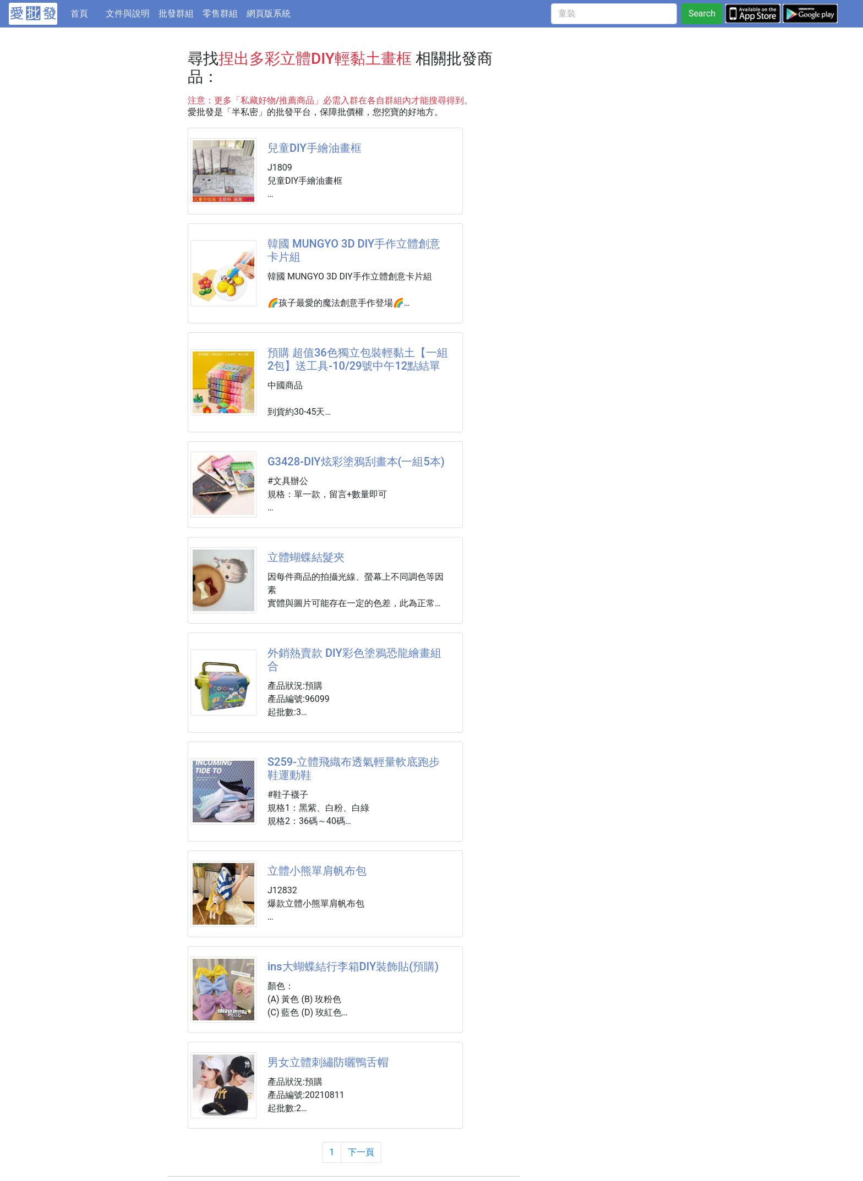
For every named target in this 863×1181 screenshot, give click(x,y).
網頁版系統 (269, 13)
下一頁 (361, 1152)
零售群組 (220, 13)
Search (702, 13)
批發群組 (176, 13)
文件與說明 (128, 13)
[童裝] (614, 13)
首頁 (85, 13)
